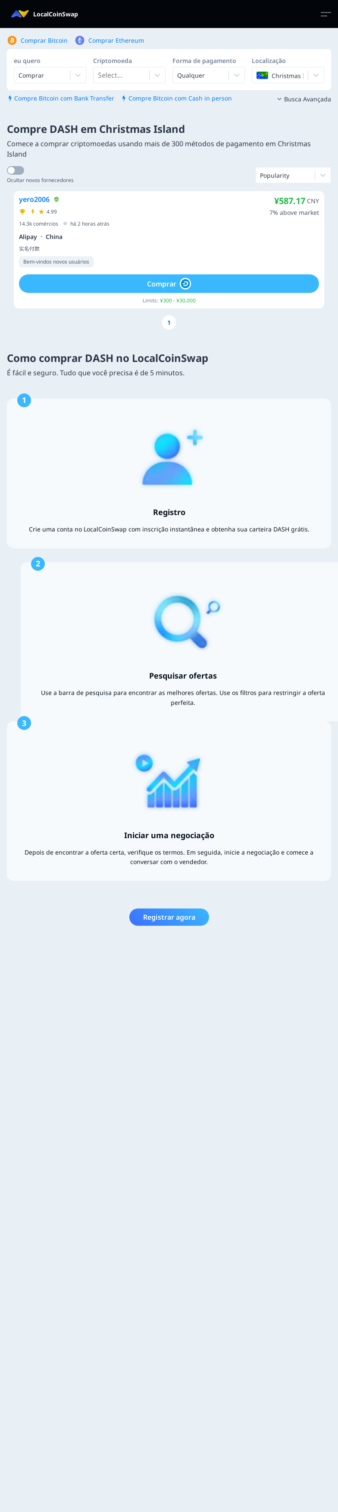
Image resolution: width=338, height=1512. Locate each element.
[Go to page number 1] (169, 322)
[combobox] (99, 75)
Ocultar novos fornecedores (40, 180)
